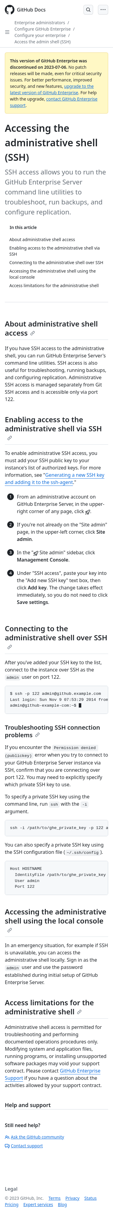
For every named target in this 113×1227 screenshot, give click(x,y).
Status (90, 1198)
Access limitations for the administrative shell (49, 1006)
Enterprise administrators (39, 22)
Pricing (11, 1204)
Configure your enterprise (40, 35)
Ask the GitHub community (34, 1137)
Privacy (72, 1198)
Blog (62, 1204)
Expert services (38, 1204)
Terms (55, 1198)
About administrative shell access (51, 328)
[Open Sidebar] (7, 32)
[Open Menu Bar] (103, 10)
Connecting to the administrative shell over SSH (56, 636)
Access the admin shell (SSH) (42, 42)
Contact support (24, 1146)
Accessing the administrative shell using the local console (55, 920)
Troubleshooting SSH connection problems (52, 731)
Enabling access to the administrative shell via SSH (53, 427)
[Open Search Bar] (88, 10)
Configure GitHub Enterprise (42, 29)
